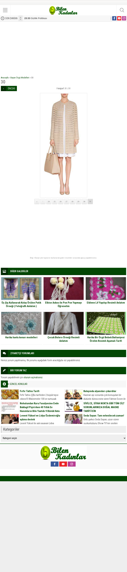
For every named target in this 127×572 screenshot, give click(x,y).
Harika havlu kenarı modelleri (21, 337)
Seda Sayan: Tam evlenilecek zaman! (103, 415)
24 (49, 201)
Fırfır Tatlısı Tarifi (29, 391)
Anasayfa (5, 77)
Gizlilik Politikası (35, 18)
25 (55, 201)
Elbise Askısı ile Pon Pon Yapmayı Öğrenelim (63, 304)
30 (84, 201)
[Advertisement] (63, 47)
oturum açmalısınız (33, 377)
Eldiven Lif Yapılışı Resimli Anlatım (106, 302)
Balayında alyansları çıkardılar (99, 391)
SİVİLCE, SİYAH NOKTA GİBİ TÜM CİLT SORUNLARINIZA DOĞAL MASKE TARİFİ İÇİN (104, 407)
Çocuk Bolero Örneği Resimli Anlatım (64, 339)
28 (72, 201)
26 (60, 201)
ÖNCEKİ (11, 88)
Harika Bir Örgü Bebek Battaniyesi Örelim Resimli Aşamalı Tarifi (106, 339)
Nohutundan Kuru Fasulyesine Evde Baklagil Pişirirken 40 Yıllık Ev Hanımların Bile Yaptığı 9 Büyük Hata (40, 407)
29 (78, 201)
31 (90, 201)
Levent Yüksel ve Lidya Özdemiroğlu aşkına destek (40, 417)
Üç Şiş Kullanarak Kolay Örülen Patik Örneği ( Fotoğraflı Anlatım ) (21, 304)
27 (66, 201)
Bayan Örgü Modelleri (19, 77)
